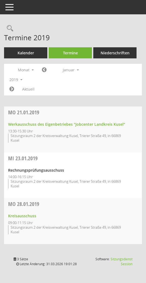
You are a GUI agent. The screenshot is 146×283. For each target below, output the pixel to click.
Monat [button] (26, 69)
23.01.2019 (23, 158)
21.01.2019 (23, 112)
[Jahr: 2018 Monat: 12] (44, 70)
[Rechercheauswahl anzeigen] (8, 28)
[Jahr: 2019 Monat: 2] (11, 89)
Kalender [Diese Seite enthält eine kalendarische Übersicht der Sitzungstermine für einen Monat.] (26, 52)
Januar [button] (71, 69)
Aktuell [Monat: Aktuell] (28, 89)
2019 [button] (15, 79)
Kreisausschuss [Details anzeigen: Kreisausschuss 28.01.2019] (22, 215)
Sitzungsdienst (121, 261)
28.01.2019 (23, 204)
